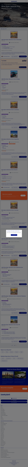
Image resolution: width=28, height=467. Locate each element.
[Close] (20, 230)
